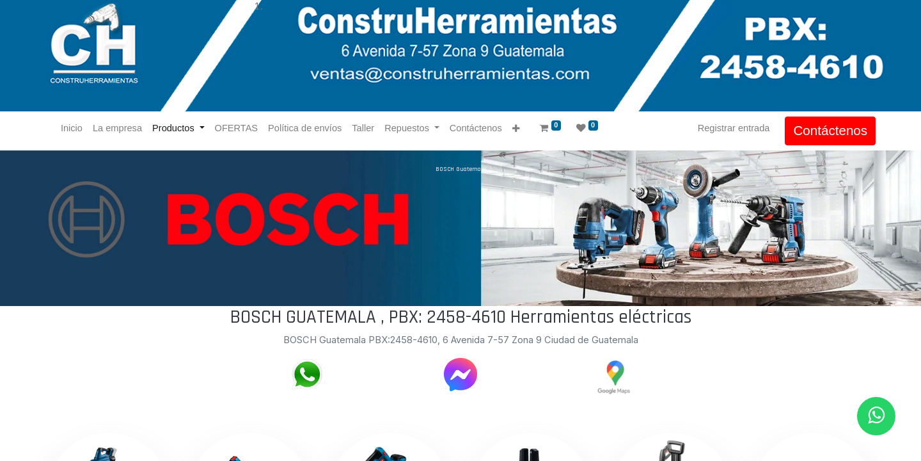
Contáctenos (828, 130)
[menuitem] (74, 129)
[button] (518, 129)
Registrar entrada (731, 128)
